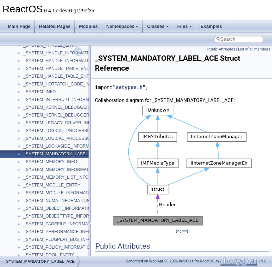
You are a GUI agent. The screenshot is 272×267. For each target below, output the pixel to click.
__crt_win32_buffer (41, 250)
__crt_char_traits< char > (46, 48)
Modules (88, 26)
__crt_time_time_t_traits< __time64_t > (60, 234)
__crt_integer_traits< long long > (53, 95)
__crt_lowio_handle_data (46, 157)
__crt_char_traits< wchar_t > (50, 56)
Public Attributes (221, 49)
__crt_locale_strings (42, 149)
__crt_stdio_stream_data (46, 211)
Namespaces (122, 26)
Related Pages (54, 26)
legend (182, 231)
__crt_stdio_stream (41, 203)
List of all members (254, 49)
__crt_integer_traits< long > (49, 87)
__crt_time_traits (39, 242)
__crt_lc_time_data (41, 102)
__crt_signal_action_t (43, 196)
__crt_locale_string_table (46, 141)
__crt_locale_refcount (43, 133)
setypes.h (129, 87)
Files (184, 26)
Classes (158, 26)
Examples (211, 26)
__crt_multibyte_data (43, 164)
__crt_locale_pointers (43, 126)
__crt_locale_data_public (46, 118)
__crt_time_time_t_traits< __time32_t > (60, 227)
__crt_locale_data (40, 110)
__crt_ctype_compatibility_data (52, 63)
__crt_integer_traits (41, 79)
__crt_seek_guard (40, 188)
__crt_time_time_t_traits (46, 219)
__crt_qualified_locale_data (49, 172)
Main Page (19, 26)
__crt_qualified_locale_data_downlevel (59, 180)
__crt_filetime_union (42, 71)
